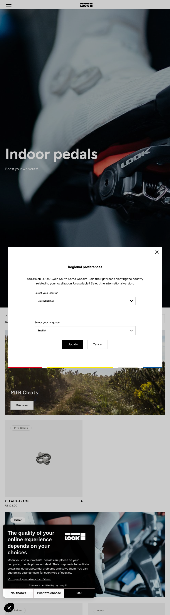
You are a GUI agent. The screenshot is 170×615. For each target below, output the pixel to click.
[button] (9, 607)
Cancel (97, 344)
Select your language (47, 322)
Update (73, 344)
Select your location (46, 292)
